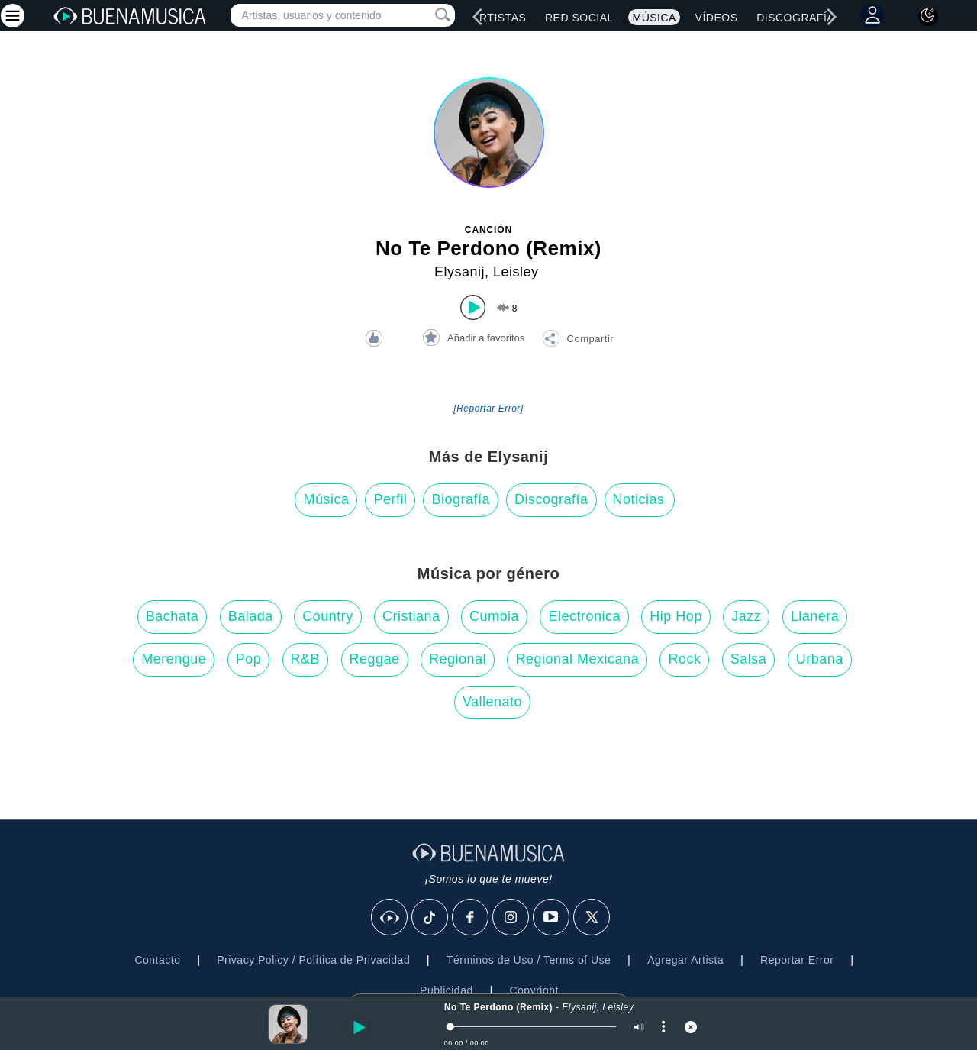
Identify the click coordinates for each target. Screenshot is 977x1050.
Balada (250, 616)
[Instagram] (511, 918)
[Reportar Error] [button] (488, 408)
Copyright (533, 990)
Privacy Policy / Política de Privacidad (313, 960)
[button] (578, 340)
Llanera (815, 616)
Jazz (746, 616)
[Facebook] (471, 918)
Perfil (390, 499)
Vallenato (492, 701)
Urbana (819, 659)
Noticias (639, 499)
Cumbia (494, 616)
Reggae (375, 659)
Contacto (157, 960)
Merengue (173, 659)
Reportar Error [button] (797, 960)
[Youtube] (552, 918)
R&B (306, 659)
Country (327, 616)
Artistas (499, 17)
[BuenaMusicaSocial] (390, 918)
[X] (592, 918)
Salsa (748, 659)
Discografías (799, 17)
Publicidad (446, 990)
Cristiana (411, 616)
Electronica (584, 616)
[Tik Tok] (430, 918)
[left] (478, 17)
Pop (249, 659)
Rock (684, 659)
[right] (832, 17)
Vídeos (716, 17)
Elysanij (459, 271)
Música (654, 17)
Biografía (460, 499)
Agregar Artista (685, 960)
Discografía (551, 499)
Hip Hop (676, 616)
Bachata (172, 616)
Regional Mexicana (577, 659)
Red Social (579, 17)
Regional (457, 659)
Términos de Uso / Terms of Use (529, 960)
